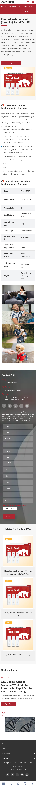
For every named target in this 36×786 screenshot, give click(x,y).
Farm (3, 749)
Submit (9, 516)
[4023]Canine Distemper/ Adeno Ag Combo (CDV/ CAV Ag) (18, 572)
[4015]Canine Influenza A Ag (18, 654)
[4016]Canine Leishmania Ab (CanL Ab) (27, 9)
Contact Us (11, 63)
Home (4, 7)
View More (8, 704)
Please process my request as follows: (14, 506)
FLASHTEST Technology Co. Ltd (21, 763)
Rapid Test (13, 8)
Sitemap (12, 769)
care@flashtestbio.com (13, 390)
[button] (7, 714)
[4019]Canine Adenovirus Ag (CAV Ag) (18, 614)
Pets (9, 7)
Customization (6, 753)
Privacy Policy (21, 769)
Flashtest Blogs (9, 670)
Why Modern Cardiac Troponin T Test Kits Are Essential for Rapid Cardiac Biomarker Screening (17, 686)
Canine (20, 7)
